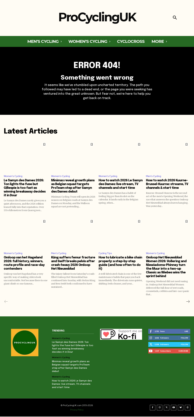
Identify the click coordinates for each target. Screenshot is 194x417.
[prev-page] (6, 302)
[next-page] (187, 302)
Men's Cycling (153, 176)
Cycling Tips (105, 253)
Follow (184, 338)
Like (186, 332)
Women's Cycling (13, 176)
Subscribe (183, 351)
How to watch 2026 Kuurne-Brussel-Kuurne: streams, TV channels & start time (167, 184)
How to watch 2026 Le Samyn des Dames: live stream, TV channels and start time (121, 184)
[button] (175, 18)
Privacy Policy (76, 410)
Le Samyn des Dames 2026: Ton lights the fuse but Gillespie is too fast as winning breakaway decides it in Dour (25, 188)
